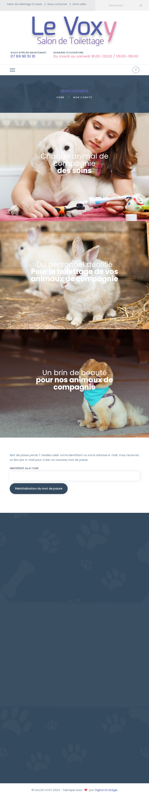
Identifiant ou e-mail (24, 468)
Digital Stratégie (106, 790)
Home (61, 97)
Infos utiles (79, 4)
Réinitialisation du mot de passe (38, 488)
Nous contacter (57, 4)
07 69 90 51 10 (23, 56)
